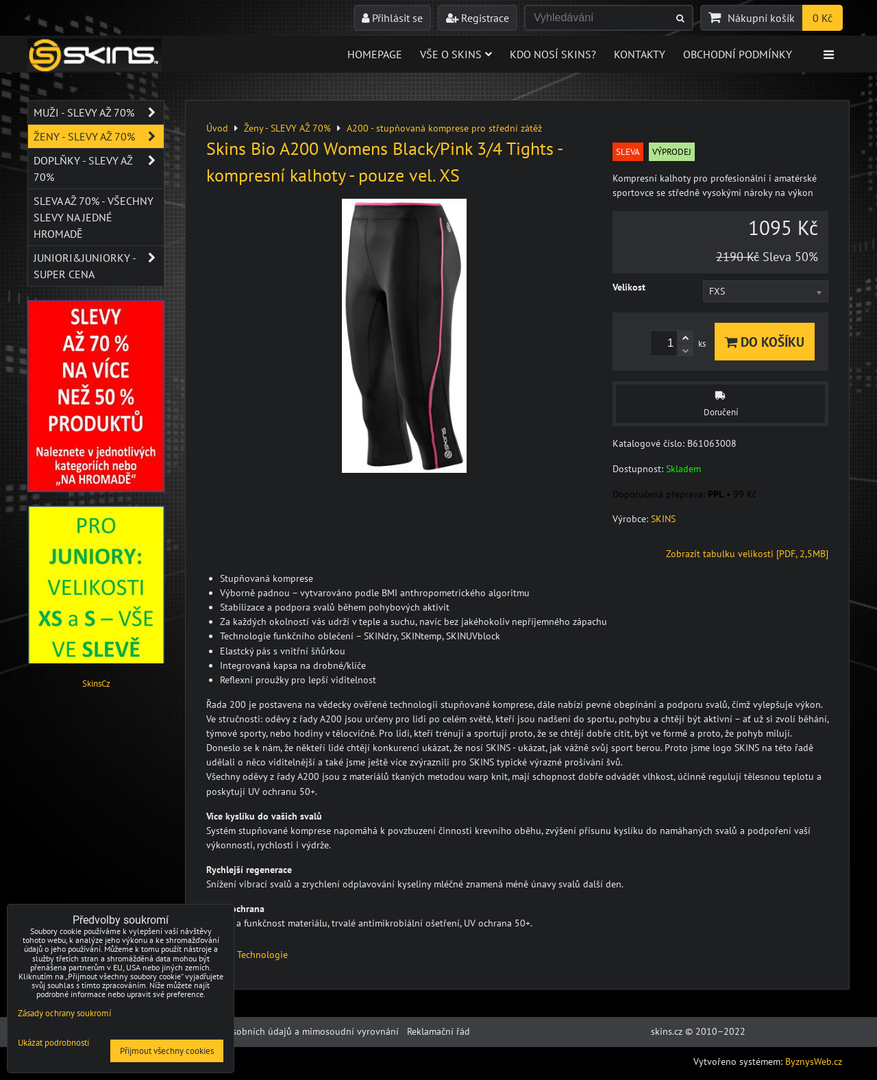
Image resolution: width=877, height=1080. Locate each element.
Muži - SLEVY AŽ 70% (99, 112)
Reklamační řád (438, 1031)
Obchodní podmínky (737, 54)
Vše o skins (456, 54)
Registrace (477, 18)
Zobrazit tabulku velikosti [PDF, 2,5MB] (747, 554)
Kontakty (639, 54)
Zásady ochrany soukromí (64, 1013)
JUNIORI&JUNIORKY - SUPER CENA (99, 266)
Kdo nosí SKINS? (553, 54)
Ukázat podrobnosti (53, 1043)
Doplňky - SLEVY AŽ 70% (99, 168)
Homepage (374, 54)
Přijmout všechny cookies (167, 1051)
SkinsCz (96, 683)
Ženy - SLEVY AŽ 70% (99, 136)
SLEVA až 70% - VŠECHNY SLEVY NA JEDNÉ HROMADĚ (93, 217)
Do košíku (764, 341)
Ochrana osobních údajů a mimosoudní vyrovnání (294, 1031)
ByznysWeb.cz (813, 1061)
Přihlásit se (392, 18)
